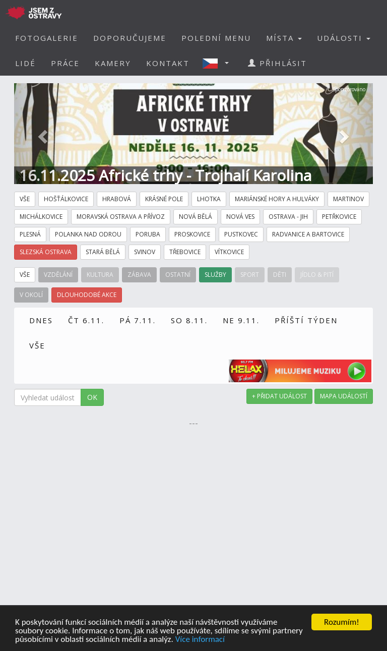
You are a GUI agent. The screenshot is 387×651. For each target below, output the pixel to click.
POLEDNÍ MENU (216, 38)
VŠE (37, 345)
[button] (218, 63)
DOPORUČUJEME (129, 38)
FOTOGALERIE (46, 38)
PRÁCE (65, 63)
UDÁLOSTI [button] (343, 38)
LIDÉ (25, 63)
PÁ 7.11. (137, 320)
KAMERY (113, 63)
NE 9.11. (241, 320)
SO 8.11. (189, 320)
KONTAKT (167, 63)
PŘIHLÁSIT (277, 63)
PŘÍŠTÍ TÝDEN (306, 320)
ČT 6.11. (86, 320)
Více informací (200, 639)
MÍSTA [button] (284, 38)
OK (92, 397)
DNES (41, 320)
